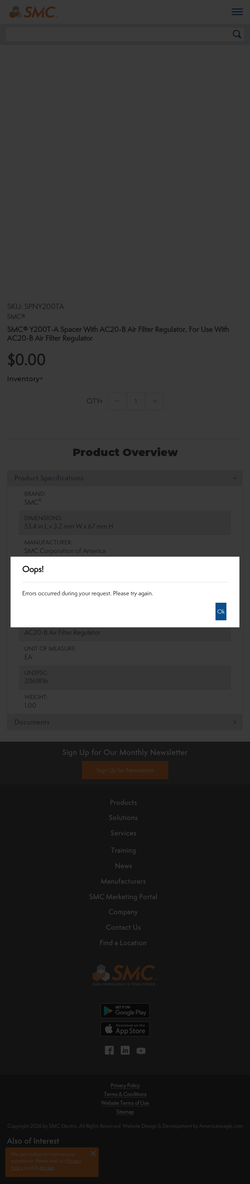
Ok (221, 611)
